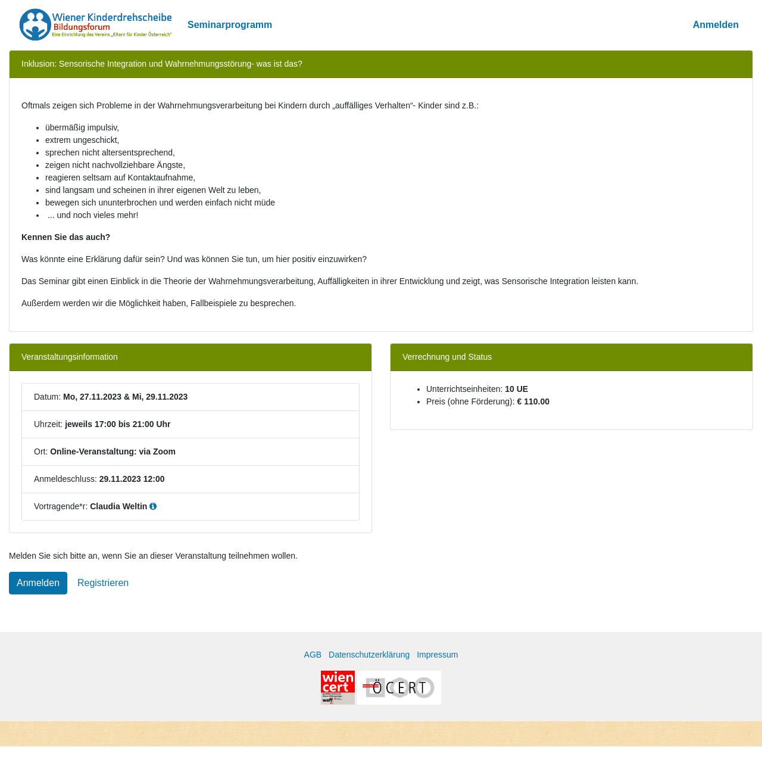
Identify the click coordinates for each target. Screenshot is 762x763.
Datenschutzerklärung (369, 654)
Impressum (437, 654)
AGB (313, 654)
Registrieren (103, 583)
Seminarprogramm (230, 25)
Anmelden (716, 25)
